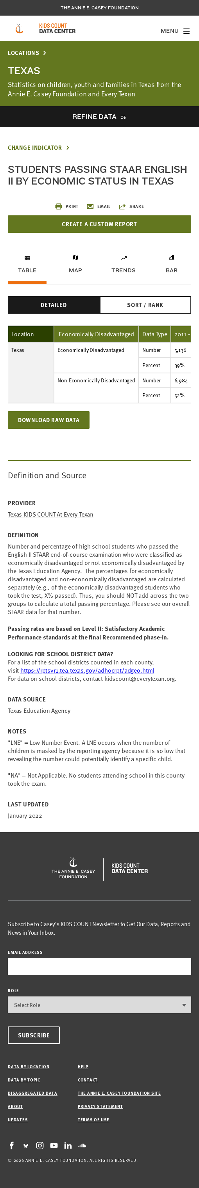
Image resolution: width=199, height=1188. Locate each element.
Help (83, 1066)
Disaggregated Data (32, 1093)
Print (67, 206)
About (15, 1106)
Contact (88, 1080)
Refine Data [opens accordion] (94, 116)
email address (25, 952)
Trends (123, 270)
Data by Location (28, 1066)
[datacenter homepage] (57, 28)
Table (27, 270)
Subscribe (34, 1035)
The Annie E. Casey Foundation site (119, 1093)
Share (131, 206)
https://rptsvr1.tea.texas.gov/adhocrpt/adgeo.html (87, 670)
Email (98, 206)
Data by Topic (24, 1080)
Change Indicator (35, 148)
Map (75, 270)
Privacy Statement (100, 1106)
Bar (172, 270)
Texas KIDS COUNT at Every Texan (50, 514)
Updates (18, 1119)
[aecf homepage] (19, 28)
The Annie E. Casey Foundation (100, 8)
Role (13, 990)
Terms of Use (93, 1119)
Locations (23, 53)
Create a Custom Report (99, 224)
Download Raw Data (48, 420)
